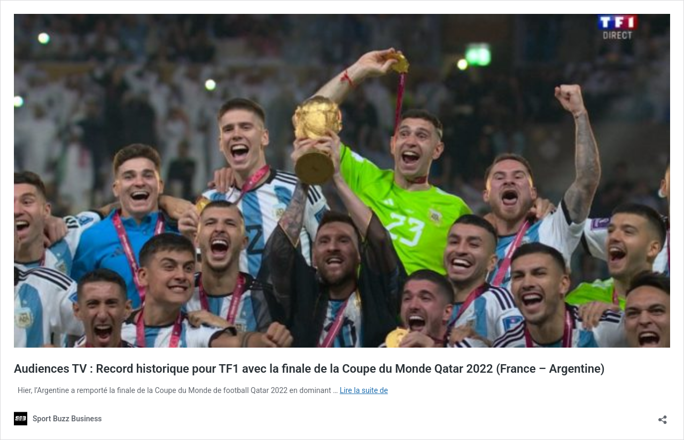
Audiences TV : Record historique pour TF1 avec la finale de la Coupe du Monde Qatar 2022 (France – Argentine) (309, 368)
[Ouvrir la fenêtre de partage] (662, 416)
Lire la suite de (364, 390)
